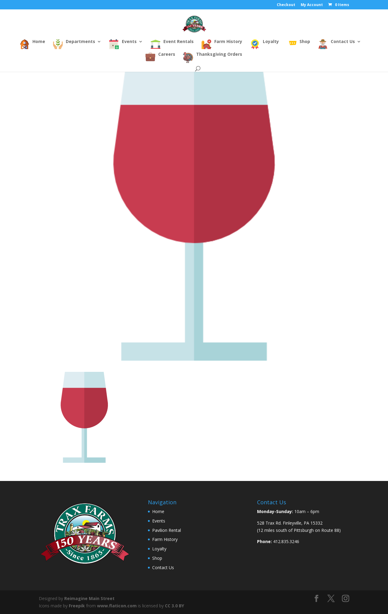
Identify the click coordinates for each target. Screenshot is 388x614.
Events (158, 521)
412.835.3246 (286, 541)
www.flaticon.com (117, 606)
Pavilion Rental (166, 530)
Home (158, 511)
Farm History (165, 539)
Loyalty (159, 549)
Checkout (286, 5)
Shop (157, 558)
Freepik (77, 606)
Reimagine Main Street (89, 598)
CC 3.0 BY (174, 606)
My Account (312, 5)
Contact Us (163, 567)
